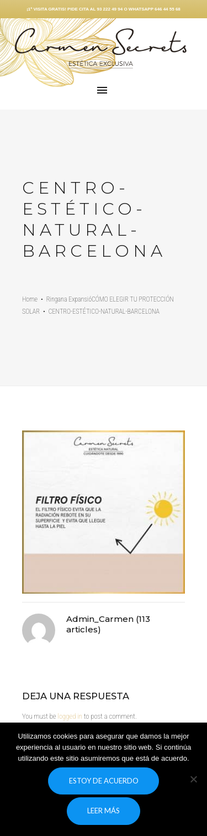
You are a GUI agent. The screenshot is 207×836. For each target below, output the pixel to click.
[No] (193, 779)
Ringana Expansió (69, 299)
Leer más (103, 810)
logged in (69, 716)
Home (30, 299)
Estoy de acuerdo (104, 780)
